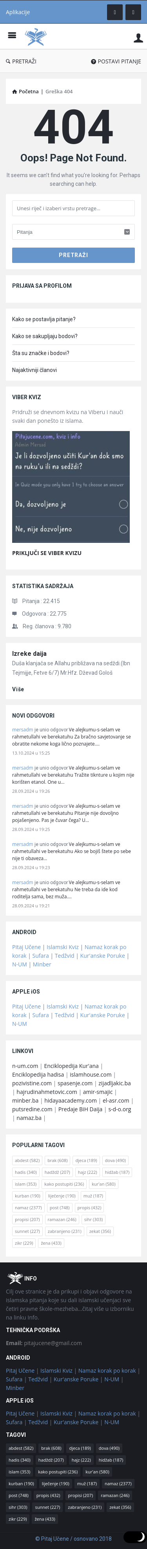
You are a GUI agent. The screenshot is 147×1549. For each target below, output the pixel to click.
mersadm (22, 729)
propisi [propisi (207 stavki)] (27, 1219)
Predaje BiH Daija (80, 1109)
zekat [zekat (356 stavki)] (100, 1231)
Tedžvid (64, 955)
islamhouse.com (90, 1074)
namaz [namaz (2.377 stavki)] (28, 1207)
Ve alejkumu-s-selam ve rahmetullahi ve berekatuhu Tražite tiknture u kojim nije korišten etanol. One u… (73, 774)
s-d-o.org (119, 1109)
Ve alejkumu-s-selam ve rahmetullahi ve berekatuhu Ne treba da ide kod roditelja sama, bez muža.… (66, 889)
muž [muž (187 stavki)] (93, 1196)
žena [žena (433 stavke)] (51, 1243)
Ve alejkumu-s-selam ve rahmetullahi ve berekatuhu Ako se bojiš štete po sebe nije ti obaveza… (71, 851)
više (18, 689)
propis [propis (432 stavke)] (90, 1207)
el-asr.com (116, 1100)
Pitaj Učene (26, 947)
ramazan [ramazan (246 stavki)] (62, 1219)
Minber (42, 964)
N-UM (19, 964)
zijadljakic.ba (114, 1083)
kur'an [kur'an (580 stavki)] (104, 1184)
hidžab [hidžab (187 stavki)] (117, 1172)
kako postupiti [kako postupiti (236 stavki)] (64, 1184)
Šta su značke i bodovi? (40, 353)
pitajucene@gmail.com (44, 1343)
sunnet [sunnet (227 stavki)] (27, 1231)
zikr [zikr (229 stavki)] (24, 1243)
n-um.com (25, 1066)
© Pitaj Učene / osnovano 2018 (73, 1539)
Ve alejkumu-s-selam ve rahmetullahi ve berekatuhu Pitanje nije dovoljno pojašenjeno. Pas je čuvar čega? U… (66, 813)
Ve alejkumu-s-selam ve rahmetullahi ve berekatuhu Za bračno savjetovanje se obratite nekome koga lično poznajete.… (71, 736)
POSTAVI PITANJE (116, 61)
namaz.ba (29, 1117)
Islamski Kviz (63, 947)
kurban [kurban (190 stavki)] (27, 1196)
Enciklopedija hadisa (38, 1074)
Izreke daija (29, 653)
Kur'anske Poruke (102, 955)
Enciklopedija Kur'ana (71, 1066)
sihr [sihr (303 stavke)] (93, 1219)
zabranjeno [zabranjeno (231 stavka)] (65, 1231)
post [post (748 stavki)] (60, 1207)
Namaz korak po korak (107, 1370)
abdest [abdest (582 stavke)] (27, 1160)
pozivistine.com (32, 1083)
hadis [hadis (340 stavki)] (26, 1172)
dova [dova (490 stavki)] (115, 1160)
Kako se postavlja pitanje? (44, 319)
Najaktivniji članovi (34, 370)
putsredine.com (32, 1109)
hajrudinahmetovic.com (46, 1092)
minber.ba (25, 1100)
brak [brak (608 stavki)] (57, 1160)
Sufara (41, 955)
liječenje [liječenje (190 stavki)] (62, 1196)
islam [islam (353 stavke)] (25, 1184)
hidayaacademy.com (70, 1100)
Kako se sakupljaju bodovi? (45, 336)
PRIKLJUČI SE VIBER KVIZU (47, 553)
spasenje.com (75, 1083)
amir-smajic (98, 1092)
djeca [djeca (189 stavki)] (86, 1160)
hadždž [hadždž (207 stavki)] (57, 1172)
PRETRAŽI (21, 61)
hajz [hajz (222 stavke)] (87, 1172)
